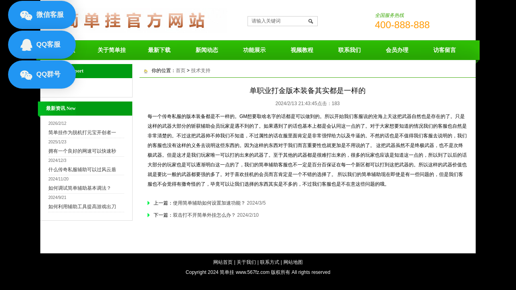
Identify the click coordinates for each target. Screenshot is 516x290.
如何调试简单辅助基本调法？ (79, 188)
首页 (180, 70)
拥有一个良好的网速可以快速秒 (82, 151)
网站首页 (223, 262)
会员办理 (397, 50)
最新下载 (159, 50)
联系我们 (349, 50)
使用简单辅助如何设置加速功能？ (209, 203)
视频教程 (302, 50)
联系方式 (269, 262)
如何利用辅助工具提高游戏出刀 (82, 206)
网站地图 (293, 262)
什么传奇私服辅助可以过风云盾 (82, 169)
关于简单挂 (112, 50)
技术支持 (200, 70)
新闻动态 (207, 50)
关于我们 (246, 262)
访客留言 (444, 50)
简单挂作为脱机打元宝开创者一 (82, 132)
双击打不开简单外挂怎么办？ (204, 215)
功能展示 (254, 50)
